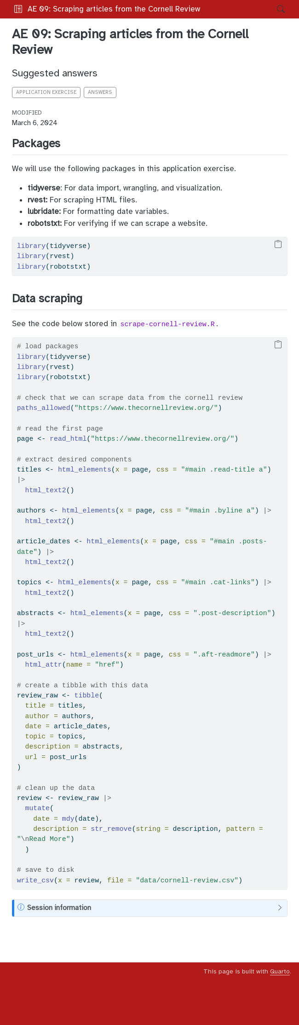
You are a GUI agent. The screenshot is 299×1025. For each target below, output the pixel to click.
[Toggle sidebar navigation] (18, 9)
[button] (235, 9)
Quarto (280, 971)
